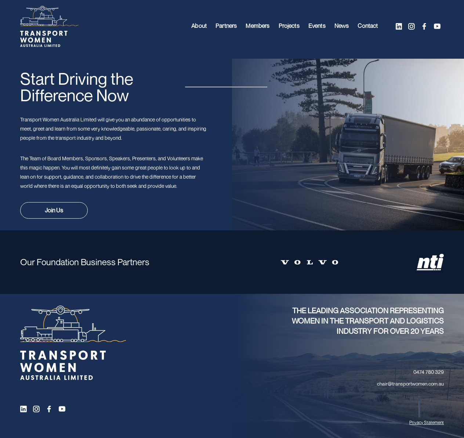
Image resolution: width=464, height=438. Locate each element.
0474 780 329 (428, 372)
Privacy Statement (426, 422)
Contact (368, 26)
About (196, 26)
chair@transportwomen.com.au (410, 384)
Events (316, 26)
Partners (224, 26)
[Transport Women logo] (49, 26)
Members (256, 26)
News (341, 26)
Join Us (54, 210)
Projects (287, 26)
